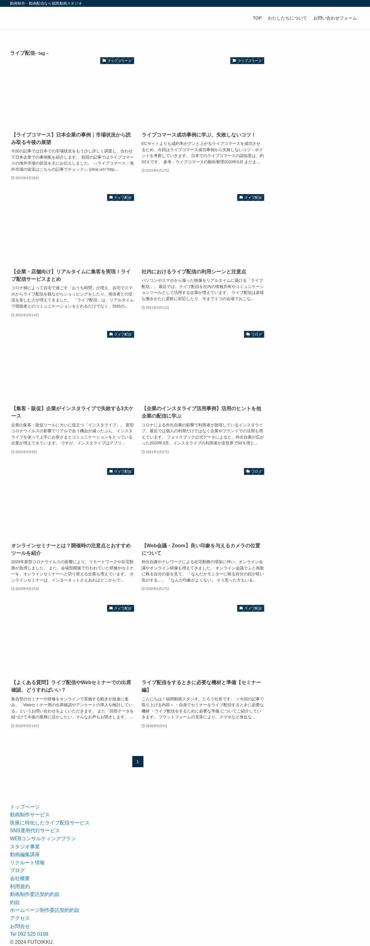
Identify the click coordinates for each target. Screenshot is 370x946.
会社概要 (20, 878)
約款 (15, 902)
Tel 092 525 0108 (29, 934)
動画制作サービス (30, 814)
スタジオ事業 (25, 846)
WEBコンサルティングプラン (43, 838)
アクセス (20, 918)
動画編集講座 (25, 854)
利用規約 (20, 886)
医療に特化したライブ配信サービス (50, 822)
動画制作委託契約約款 (35, 894)
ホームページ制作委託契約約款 (45, 910)
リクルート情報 (27, 862)
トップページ (25, 806)
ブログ (17, 870)
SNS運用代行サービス (35, 830)
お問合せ (20, 926)
